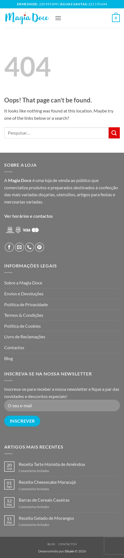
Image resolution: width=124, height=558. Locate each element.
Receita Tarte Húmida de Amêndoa (52, 464)
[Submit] (114, 132)
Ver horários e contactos (28, 216)
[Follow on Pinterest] (39, 247)
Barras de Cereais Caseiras (44, 499)
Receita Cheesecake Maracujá (47, 482)
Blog (8, 358)
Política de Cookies (22, 326)
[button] (58, 18)
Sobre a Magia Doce (23, 282)
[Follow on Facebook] (9, 247)
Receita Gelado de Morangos (46, 518)
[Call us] (29, 247)
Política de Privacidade (26, 304)
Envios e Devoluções (24, 293)
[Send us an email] (19, 247)
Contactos (14, 347)
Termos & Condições (23, 315)
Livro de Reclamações (24, 336)
